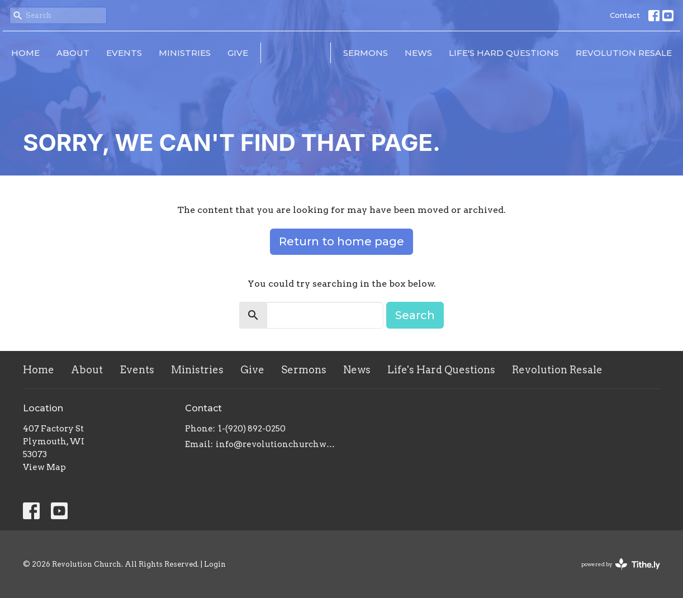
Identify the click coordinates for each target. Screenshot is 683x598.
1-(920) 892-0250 (252, 429)
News (418, 53)
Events (124, 53)
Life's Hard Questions (504, 53)
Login (215, 564)
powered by (620, 564)
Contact (625, 15)
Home (25, 53)
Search (415, 315)
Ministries (185, 53)
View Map (44, 467)
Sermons (365, 53)
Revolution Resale (624, 53)
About (72, 53)
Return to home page (341, 241)
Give (237, 53)
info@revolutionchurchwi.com (276, 444)
